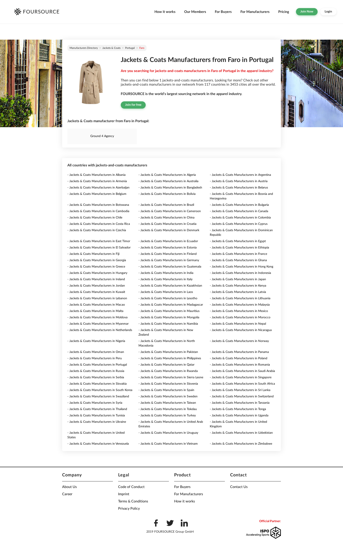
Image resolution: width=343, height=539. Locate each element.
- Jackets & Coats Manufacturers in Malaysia (240, 304)
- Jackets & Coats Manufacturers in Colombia (240, 217)
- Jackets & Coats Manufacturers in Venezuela (98, 443)
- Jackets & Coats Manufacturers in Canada (239, 211)
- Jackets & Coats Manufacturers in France (238, 253)
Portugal (130, 48)
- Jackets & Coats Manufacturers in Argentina (240, 174)
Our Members (195, 12)
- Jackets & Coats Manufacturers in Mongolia (168, 317)
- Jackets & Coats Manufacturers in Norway (239, 341)
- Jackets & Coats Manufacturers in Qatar (166, 364)
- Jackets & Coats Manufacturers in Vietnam (168, 443)
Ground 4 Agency (102, 136)
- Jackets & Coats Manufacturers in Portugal (97, 364)
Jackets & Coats (111, 48)
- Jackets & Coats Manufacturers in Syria (94, 402)
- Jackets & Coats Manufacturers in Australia (168, 181)
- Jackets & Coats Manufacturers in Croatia (167, 223)
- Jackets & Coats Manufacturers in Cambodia (98, 211)
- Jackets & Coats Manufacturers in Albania (96, 174)
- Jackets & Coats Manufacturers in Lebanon (97, 298)
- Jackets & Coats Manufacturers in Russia (95, 371)
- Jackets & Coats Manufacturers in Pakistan (168, 352)
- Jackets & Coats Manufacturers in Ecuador (168, 241)
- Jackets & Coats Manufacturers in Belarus (239, 187)
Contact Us (239, 487)
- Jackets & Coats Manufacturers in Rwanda (168, 371)
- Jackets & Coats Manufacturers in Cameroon (169, 211)
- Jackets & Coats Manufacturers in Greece (96, 266)
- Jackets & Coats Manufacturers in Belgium (96, 194)
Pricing (283, 12)
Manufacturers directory (84, 48)
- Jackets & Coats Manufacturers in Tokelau (167, 409)
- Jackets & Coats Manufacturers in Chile (94, 217)
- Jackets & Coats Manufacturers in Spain (166, 390)
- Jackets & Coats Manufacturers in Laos (165, 292)
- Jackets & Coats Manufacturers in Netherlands (99, 330)
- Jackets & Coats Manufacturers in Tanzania (240, 402)
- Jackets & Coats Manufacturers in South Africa (242, 383)
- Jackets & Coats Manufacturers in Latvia (238, 292)
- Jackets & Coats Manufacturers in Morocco (240, 317)
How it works (164, 12)
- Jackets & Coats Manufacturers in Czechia (96, 230)
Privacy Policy (129, 508)
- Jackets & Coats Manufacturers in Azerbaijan (98, 187)
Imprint (123, 494)
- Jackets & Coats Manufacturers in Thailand (97, 409)
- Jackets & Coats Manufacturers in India (165, 273)
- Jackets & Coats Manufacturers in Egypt (238, 241)
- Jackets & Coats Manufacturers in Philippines (169, 358)
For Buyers (223, 12)
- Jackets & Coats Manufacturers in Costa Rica (98, 223)
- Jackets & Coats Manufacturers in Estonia (167, 247)
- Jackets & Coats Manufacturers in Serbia (95, 377)
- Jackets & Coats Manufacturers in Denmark (168, 230)
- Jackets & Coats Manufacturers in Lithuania (240, 298)
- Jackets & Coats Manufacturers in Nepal (238, 323)
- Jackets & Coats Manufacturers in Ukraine (96, 421)
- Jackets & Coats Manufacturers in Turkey (167, 415)
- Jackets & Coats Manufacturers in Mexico (239, 311)
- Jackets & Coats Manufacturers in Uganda (239, 415)
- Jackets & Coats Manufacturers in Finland (167, 253)
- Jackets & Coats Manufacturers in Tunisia (96, 415)
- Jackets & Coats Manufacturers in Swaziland (98, 396)
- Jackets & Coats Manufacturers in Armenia (97, 181)
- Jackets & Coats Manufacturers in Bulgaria (239, 204)
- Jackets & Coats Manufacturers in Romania (240, 364)
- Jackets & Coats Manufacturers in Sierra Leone (170, 377)
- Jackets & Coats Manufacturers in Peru (94, 358)
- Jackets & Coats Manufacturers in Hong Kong (241, 266)
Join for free (133, 104)
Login (328, 11)
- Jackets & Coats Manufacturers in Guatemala (169, 266)
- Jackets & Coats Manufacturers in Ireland (96, 279)
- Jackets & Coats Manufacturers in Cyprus (239, 223)
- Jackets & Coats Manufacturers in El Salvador (99, 247)
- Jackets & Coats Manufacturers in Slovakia (97, 383)
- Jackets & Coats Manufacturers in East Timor (98, 241)
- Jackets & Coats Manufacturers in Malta (95, 311)
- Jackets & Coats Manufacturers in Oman (95, 352)
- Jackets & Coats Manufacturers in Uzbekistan (241, 432)
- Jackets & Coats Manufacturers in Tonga (238, 409)
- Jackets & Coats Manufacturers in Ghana (238, 260)
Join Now (306, 11)
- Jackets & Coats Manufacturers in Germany (168, 260)
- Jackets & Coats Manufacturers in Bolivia (167, 194)
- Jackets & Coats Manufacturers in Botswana (98, 204)
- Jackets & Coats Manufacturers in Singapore (240, 377)
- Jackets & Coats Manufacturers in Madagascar (170, 304)
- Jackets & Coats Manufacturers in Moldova (97, 317)
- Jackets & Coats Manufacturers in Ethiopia (239, 247)
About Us (69, 487)
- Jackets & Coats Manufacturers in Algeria (167, 174)
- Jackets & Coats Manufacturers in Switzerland (242, 396)
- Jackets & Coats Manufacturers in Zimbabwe (241, 443)
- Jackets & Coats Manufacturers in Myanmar (98, 323)
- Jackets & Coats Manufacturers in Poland (238, 358)
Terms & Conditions (133, 501)
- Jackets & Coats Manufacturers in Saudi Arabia (242, 371)
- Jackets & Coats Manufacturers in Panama (239, 352)
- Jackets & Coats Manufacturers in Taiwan (167, 402)
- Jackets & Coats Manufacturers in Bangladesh (170, 187)
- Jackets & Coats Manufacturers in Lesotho (167, 298)
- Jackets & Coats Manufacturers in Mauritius (169, 311)
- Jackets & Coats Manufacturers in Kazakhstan (170, 285)
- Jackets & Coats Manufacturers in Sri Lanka (240, 390)
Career (67, 494)
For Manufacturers (255, 12)
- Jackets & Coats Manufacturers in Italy (165, 279)
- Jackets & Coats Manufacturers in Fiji (93, 253)
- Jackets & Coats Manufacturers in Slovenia (168, 383)
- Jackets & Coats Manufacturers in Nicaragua (241, 330)
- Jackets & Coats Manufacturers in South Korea (99, 390)
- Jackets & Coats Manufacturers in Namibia (168, 323)
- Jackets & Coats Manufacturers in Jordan (96, 285)
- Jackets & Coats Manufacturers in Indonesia (240, 273)
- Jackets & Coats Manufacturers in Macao (96, 304)
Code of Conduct (131, 487)
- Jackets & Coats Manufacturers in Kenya (238, 285)
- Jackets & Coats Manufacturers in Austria (239, 181)
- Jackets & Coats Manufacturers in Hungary (97, 273)
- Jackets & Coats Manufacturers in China (166, 217)
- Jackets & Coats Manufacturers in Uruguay (168, 432)
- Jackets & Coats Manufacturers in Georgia (96, 260)
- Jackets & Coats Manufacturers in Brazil (166, 204)
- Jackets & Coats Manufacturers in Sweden (168, 396)
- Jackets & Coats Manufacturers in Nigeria (96, 341)
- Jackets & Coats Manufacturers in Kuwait (96, 292)
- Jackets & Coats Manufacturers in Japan (238, 279)
